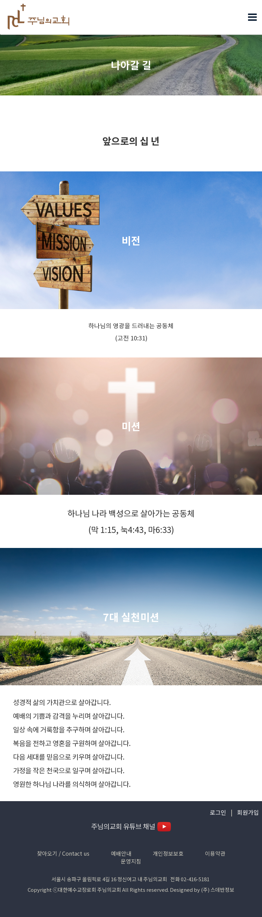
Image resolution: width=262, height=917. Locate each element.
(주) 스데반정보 (217, 889)
